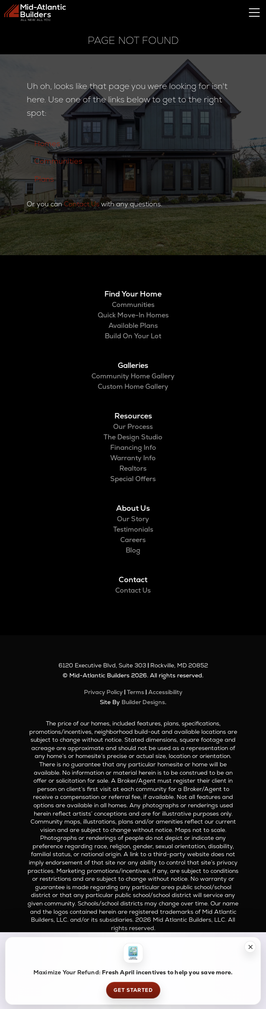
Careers (133, 539)
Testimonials (133, 529)
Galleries (133, 365)
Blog (133, 550)
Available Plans (133, 325)
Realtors (133, 468)
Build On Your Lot (133, 336)
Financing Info (133, 447)
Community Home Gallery (133, 376)
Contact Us (81, 204)
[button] (250, 947)
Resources (133, 416)
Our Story (133, 519)
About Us (133, 508)
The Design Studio (133, 437)
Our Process (133, 426)
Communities (58, 161)
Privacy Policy (103, 692)
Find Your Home (133, 294)
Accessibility (165, 692)
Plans (44, 179)
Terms (135, 692)
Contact (133, 579)
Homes (47, 143)
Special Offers (133, 478)
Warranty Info (133, 458)
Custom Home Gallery (133, 386)
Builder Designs (143, 702)
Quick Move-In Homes (133, 315)
